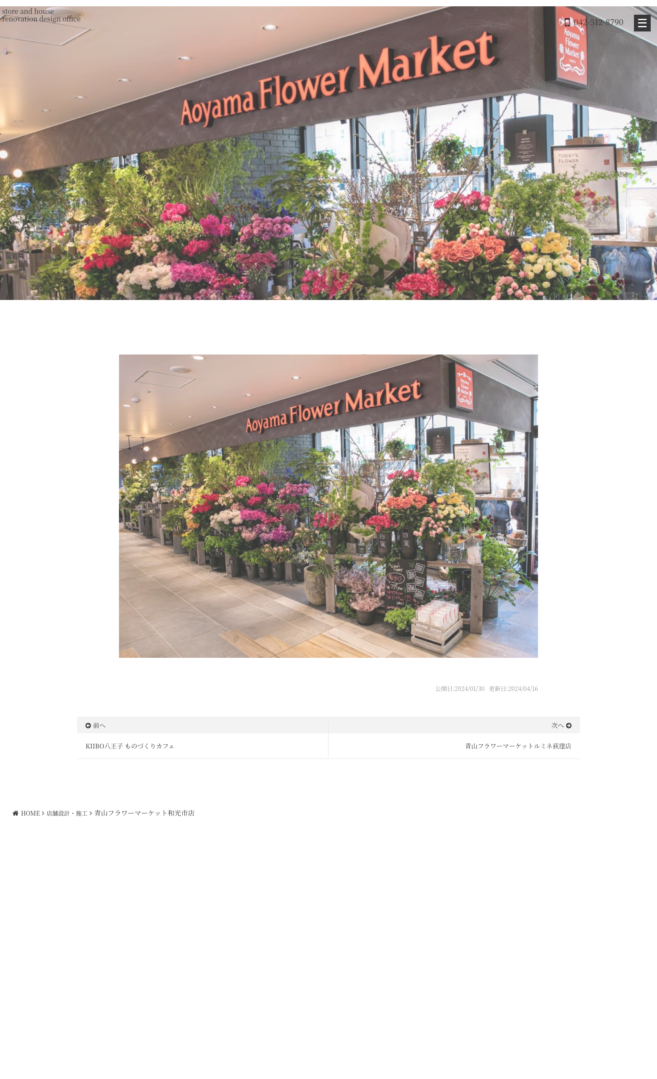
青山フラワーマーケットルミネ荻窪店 (518, 745)
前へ (99, 725)
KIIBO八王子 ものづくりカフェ (130, 745)
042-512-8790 (598, 21)
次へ (557, 725)
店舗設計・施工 (67, 813)
